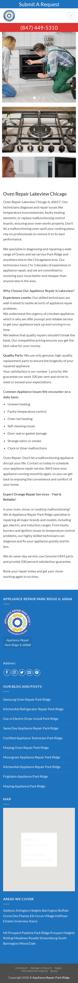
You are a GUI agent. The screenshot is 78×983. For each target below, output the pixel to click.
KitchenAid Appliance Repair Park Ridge (31, 767)
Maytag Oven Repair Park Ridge (26, 747)
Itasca (33, 921)
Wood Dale (27, 943)
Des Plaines (21, 916)
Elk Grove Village (42, 916)
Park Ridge (42, 933)
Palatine (27, 933)
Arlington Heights (28, 910)
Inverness (21, 921)
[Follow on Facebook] (7, 672)
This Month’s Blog (34, 971)
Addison (9, 910)
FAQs (58, 968)
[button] (71, 15)
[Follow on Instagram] (14, 672)
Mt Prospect (12, 933)
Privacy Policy (41, 968)
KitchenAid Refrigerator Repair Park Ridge (33, 709)
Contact (21, 968)
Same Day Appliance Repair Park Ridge (30, 728)
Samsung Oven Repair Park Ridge (27, 699)
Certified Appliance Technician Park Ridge (32, 738)
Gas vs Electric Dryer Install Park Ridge (30, 718)
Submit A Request (39, 4)
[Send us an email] (29, 672)
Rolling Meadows (15, 938)
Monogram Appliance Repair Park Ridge (31, 757)
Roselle (33, 938)
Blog (54, 971)
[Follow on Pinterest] (36, 672)
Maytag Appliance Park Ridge (24, 786)
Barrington (50, 910)
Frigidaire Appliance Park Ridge (25, 776)
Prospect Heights (62, 933)
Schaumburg (48, 938)
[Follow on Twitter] (22, 672)
